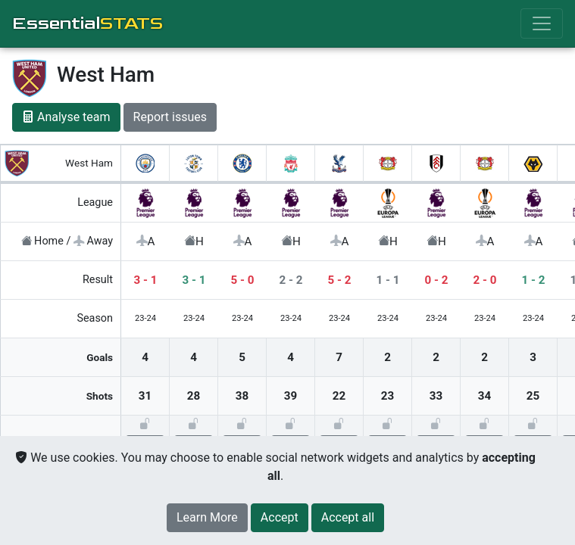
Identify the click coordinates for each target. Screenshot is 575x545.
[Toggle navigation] (541, 23)
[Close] (279, 517)
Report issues (170, 117)
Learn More (207, 517)
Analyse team (66, 117)
